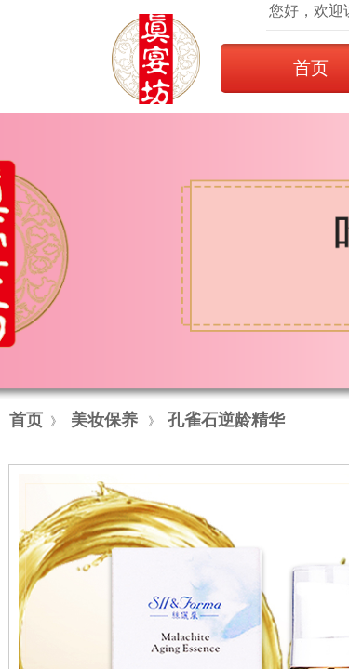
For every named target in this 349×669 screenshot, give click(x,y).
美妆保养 (104, 420)
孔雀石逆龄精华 (226, 420)
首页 (26, 420)
